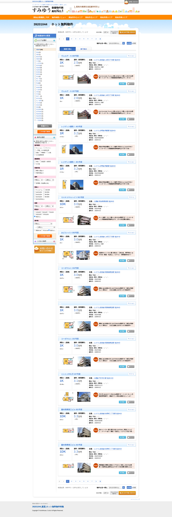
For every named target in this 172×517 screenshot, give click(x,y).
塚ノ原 (38, 78)
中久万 (38, 85)
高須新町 (39, 109)
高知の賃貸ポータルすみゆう (40, 503)
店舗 (37, 152)
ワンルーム (39, 190)
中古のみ (45, 230)
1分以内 (38, 212)
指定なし (38, 216)
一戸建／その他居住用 (42, 150)
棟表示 (84, 49)
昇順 (129, 43)
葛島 (37, 107)
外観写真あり (40, 173)
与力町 (38, 103)
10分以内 (38, 214)
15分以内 (45, 214)
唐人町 (38, 81)
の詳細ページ (122, 84)
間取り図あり (40, 170)
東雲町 (38, 72)
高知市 (38, 49)
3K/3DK (47, 194)
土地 (49, 152)
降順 (134, 43)
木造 (37, 161)
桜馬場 (38, 65)
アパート (48, 148)
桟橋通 (38, 67)
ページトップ (136, 499)
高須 (37, 76)
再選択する (45, 126)
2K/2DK (47, 192)
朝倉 (37, 52)
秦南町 (38, 87)
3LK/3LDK (39, 197)
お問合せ (44, 249)
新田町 (38, 74)
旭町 (37, 54)
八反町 (38, 89)
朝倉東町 (39, 116)
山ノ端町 (39, 100)
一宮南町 (39, 120)
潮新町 (38, 59)
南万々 (38, 96)
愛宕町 (38, 56)
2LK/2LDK (39, 194)
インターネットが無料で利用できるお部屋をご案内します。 (50, 4)
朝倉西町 (39, 118)
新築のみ (38, 230)
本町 (37, 92)
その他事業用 (40, 155)
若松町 (38, 105)
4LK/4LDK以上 (40, 199)
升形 (37, 94)
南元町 (38, 98)
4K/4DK (47, 197)
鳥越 (37, 83)
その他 (38, 164)
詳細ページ (122, 331)
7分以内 (51, 212)
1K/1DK (47, 190)
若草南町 (39, 111)
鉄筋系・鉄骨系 (46, 161)
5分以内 (44, 212)
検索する (45, 132)
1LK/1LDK (39, 192)
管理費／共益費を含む (42, 183)
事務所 (43, 152)
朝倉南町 (39, 114)
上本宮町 (39, 63)
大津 (37, 61)
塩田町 (38, 70)
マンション (39, 148)
